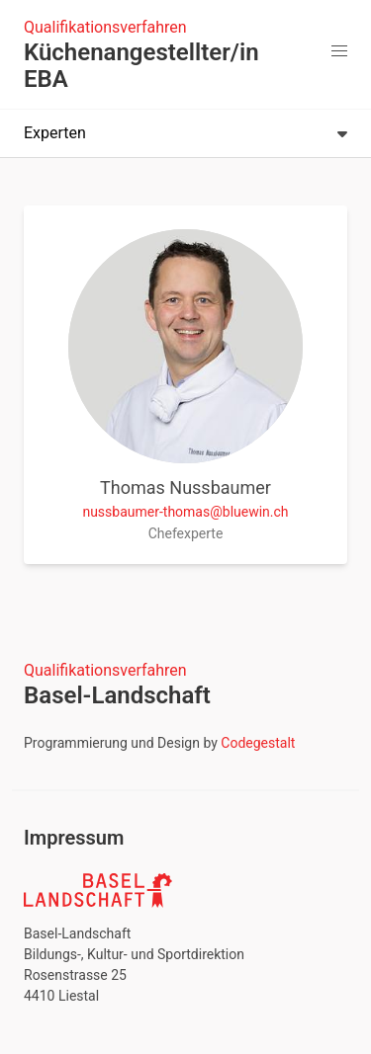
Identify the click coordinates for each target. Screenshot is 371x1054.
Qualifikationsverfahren (105, 27)
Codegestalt (258, 743)
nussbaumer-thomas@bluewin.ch (185, 512)
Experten (185, 132)
